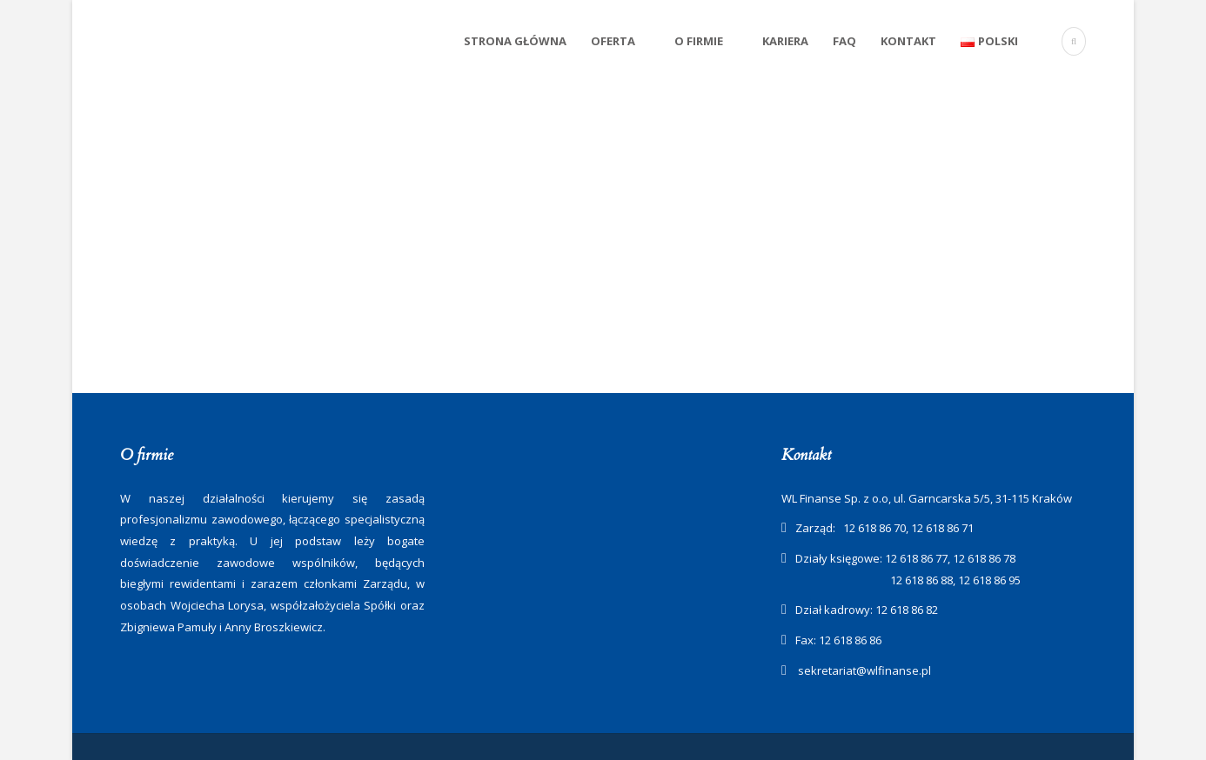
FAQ (844, 41)
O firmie (698, 41)
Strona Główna (515, 41)
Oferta (613, 41)
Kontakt (908, 41)
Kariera (785, 41)
